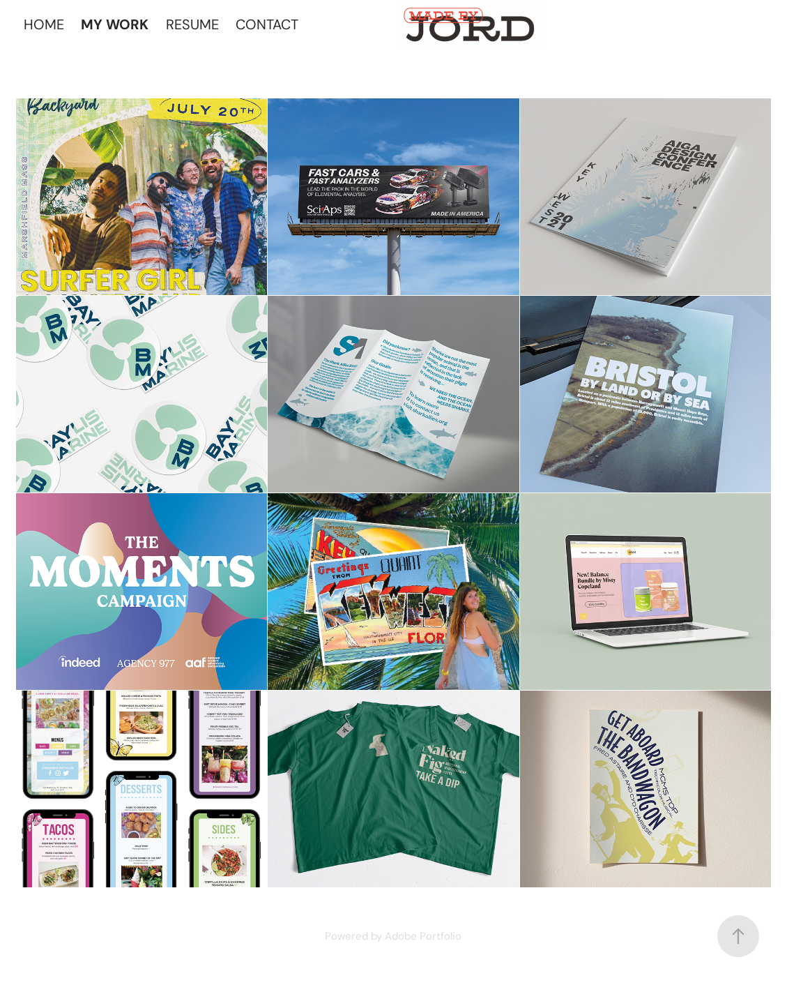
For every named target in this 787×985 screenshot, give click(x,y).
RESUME (192, 24)
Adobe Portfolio (423, 935)
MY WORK (114, 24)
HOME (44, 24)
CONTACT (267, 24)
